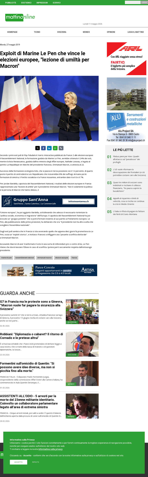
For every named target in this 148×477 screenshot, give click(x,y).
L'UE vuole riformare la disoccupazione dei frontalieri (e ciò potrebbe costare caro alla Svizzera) (129, 172)
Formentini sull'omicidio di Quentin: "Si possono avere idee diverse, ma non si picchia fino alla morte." (27, 367)
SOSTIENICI (26, 3)
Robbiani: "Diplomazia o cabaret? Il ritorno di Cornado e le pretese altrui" (31, 336)
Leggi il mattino (136, 32)
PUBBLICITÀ (10, 3)
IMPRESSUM (42, 3)
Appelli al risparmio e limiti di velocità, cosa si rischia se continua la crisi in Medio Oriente (128, 201)
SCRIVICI (57, 3)
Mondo (86, 32)
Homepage (12, 32)
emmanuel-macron (44, 258)
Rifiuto (35, 462)
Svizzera (61, 32)
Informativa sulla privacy (50, 449)
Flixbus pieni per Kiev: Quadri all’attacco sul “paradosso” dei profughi (126, 159)
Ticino (37, 32)
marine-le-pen (6, 258)
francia (74, 258)
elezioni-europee (61, 258)
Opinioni (111, 32)
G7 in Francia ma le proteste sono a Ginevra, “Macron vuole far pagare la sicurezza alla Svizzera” (31, 305)
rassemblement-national (24, 258)
